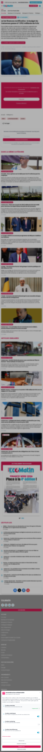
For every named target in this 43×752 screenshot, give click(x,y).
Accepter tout (21, 746)
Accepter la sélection (21, 743)
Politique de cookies (21, 749)
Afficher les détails (6, 736)
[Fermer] (40, 692)
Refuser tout (21, 740)
